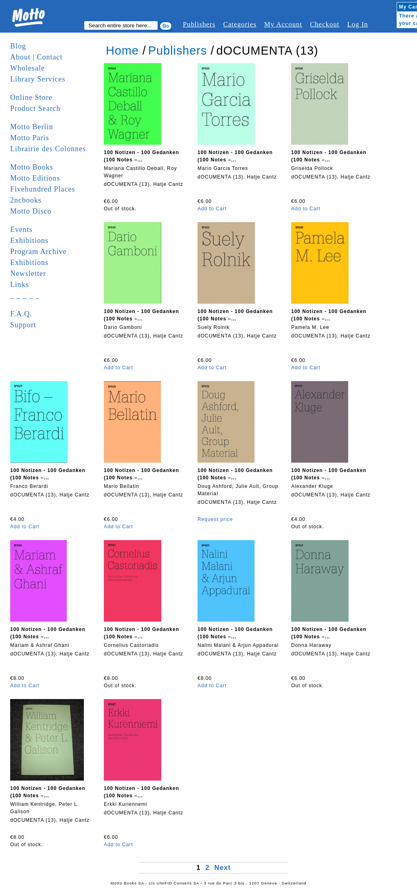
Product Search (35, 108)
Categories (240, 24)
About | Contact (36, 57)
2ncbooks (26, 200)
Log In (357, 24)
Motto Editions (35, 178)
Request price (215, 519)
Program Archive (38, 251)
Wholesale (27, 68)
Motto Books (31, 167)
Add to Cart (212, 209)
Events (21, 229)
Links (19, 284)
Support (23, 325)
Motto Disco (31, 211)
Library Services (37, 79)
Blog (18, 46)
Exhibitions (29, 240)
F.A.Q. (21, 314)
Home (122, 50)
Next (222, 867)
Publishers (199, 24)
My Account (283, 24)
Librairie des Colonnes (48, 149)
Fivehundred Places (42, 189)
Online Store (31, 97)
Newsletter (28, 273)
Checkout (324, 24)
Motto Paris (29, 138)
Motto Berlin (31, 127)
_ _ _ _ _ (25, 295)
